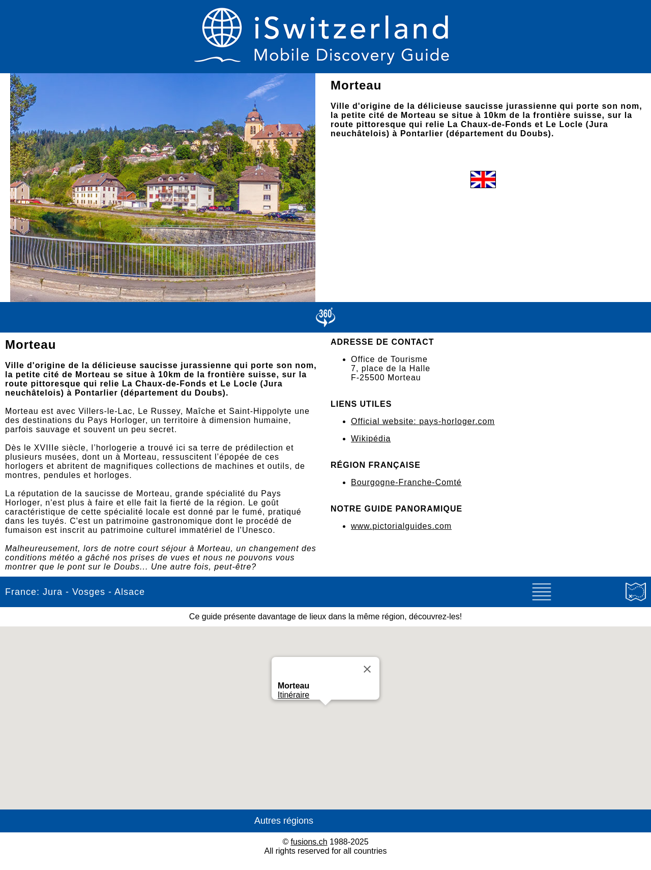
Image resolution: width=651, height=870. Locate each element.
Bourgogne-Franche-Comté (406, 482)
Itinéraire (293, 695)
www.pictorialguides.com (401, 526)
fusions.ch (309, 841)
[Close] (367, 669)
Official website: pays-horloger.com (423, 421)
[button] (325, 714)
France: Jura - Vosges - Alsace (75, 592)
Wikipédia (371, 438)
